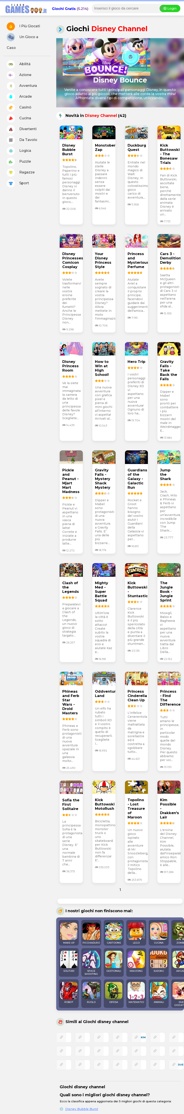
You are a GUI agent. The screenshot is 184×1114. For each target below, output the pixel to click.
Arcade (19, 97)
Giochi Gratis (64, 9)
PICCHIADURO (91, 933)
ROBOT (68, 993)
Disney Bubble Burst (81, 1109)
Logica (19, 151)
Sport (18, 183)
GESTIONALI (113, 961)
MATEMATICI (136, 993)
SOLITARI (68, 961)
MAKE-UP (68, 933)
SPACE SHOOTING (91, 963)
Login (169, 8)
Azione (19, 75)
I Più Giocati (23, 26)
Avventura (22, 86)
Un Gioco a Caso (22, 41)
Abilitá (18, 64)
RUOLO (91, 993)
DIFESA (113, 993)
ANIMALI (158, 993)
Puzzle (19, 162)
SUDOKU (158, 961)
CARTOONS (113, 933)
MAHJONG (136, 961)
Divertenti (22, 129)
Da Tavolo (22, 140)
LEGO (136, 933)
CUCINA (158, 933)
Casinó (19, 107)
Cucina (19, 118)
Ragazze (21, 172)
